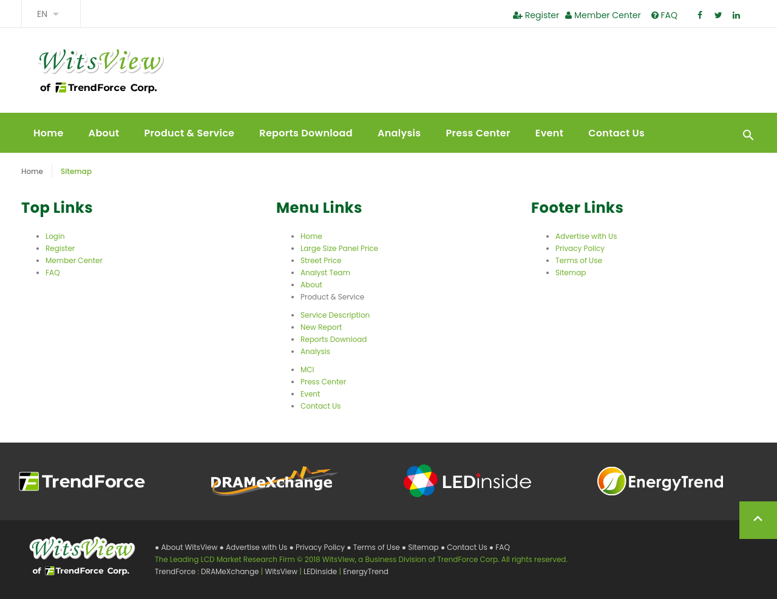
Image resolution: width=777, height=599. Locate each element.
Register (536, 15)
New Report (321, 327)
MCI (307, 369)
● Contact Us (465, 547)
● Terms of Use (374, 547)
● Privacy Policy (318, 547)
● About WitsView (187, 547)
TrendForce (175, 571)
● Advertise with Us (254, 547)
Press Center (478, 133)
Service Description (335, 315)
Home (48, 133)
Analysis (399, 133)
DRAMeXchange (231, 571)
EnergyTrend (365, 571)
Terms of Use (578, 260)
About (104, 133)
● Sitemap (421, 547)
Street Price (320, 260)
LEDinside (321, 571)
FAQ (664, 15)
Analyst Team (325, 272)
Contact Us (616, 133)
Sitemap (570, 272)
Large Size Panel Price (339, 248)
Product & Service (189, 133)
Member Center (602, 15)
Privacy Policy (580, 248)
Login (55, 236)
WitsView (282, 571)
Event (549, 133)
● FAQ (499, 547)
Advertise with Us (586, 236)
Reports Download (306, 133)
